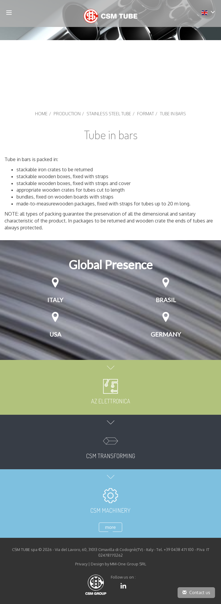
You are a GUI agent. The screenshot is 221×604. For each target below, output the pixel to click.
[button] (208, 12)
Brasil (166, 299)
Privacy (81, 563)
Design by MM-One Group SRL (118, 563)
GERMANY (166, 334)
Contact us (196, 592)
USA (55, 334)
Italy (55, 299)
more (110, 527)
